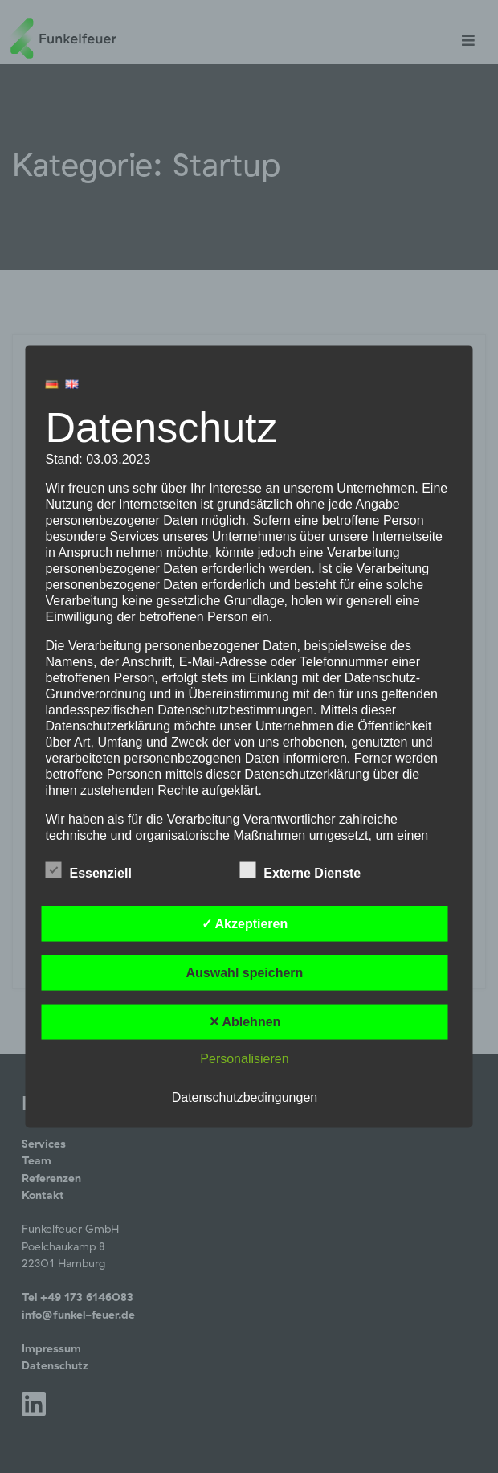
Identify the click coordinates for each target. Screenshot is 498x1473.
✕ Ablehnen (245, 1022)
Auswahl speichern (245, 973)
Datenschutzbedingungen (244, 1097)
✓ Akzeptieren (245, 924)
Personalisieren (244, 1059)
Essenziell (89, 870)
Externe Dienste (300, 870)
